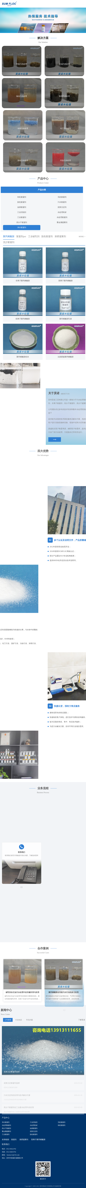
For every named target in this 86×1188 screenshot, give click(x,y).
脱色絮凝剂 (33, 1134)
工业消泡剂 (33, 1121)
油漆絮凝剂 (33, 1128)
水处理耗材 (33, 1125)
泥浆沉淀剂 (33, 1131)
